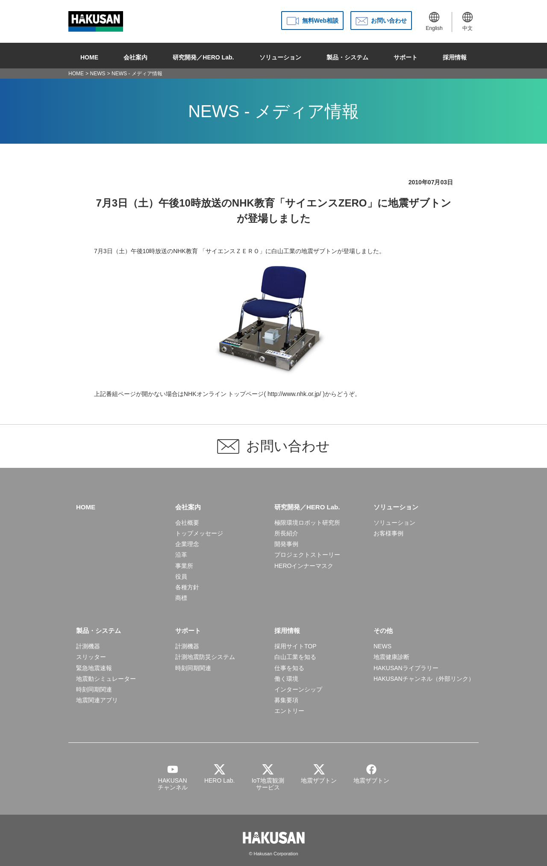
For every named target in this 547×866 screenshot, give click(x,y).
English (434, 21)
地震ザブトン (319, 251)
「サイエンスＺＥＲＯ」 (232, 251)
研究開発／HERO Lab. (203, 55)
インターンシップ (298, 689)
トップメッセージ (199, 533)
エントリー (289, 710)
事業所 (184, 565)
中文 (467, 21)
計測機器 (88, 646)
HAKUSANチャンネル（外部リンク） (423, 678)
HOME (89, 55)
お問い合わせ (389, 20)
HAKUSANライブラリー (405, 668)
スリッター (91, 656)
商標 (181, 597)
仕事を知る (289, 668)
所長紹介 (286, 533)
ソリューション (280, 55)
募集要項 (286, 700)
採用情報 (455, 55)
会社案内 (135, 55)
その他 (383, 630)
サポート (406, 55)
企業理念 (187, 544)
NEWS (98, 74)
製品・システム (347, 55)
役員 (181, 576)
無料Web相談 (320, 20)
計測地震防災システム (205, 656)
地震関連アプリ (97, 700)
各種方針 (187, 587)
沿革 (181, 554)
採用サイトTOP (295, 646)
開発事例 (286, 544)
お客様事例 (388, 533)
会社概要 (187, 522)
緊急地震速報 (94, 668)
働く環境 (286, 678)
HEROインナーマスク (303, 565)
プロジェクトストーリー (307, 554)
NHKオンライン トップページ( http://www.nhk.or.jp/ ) (254, 393)
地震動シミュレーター (106, 678)
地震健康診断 (391, 656)
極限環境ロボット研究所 (307, 522)
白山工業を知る (295, 656)
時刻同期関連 (94, 689)
